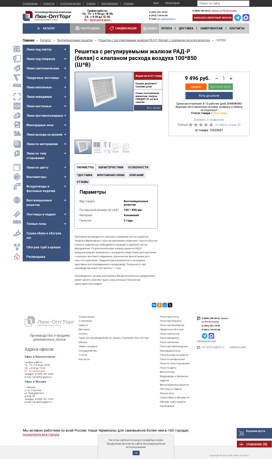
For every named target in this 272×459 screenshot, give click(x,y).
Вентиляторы (36, 177)
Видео (150, 28)
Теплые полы (36, 224)
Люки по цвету (37, 167)
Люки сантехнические (42, 68)
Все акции (153, 108)
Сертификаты (109, 3)
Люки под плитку (39, 49)
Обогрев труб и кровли (43, 247)
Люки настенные (39, 106)
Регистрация (172, 2)
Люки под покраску (40, 59)
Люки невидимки (39, 97)
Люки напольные (39, 87)
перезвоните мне (206, 340)
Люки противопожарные (44, 115)
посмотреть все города (41, 434)
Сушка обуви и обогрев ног (43, 235)
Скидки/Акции (87, 316)
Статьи (91, 3)
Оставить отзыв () (227, 125)
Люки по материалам (42, 144)
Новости (48, 3)
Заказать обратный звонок (213, 17)
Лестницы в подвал (41, 214)
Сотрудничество (70, 3)
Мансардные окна (39, 125)
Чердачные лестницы (42, 78)
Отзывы (128, 3)
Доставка (84, 329)
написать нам (238, 346)
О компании (30, 3)
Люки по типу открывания (36, 156)
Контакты (84, 359)
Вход (156, 2)
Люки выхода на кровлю (44, 134)
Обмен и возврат (88, 346)
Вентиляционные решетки (39, 203)
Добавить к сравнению (209, 119)
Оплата (83, 333)
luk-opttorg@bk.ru (166, 19)
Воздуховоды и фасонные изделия (40, 189)
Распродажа (35, 257)
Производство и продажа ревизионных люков (50, 337)
